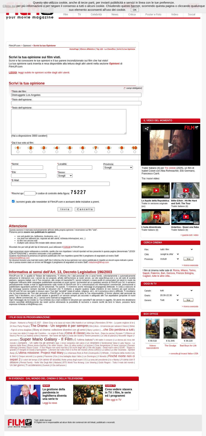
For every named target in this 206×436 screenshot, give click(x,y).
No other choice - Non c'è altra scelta (65, 350)
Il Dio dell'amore (58, 370)
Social (191, 14)
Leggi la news (50, 407)
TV (79, 14)
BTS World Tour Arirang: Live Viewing (80, 367)
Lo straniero (93, 347)
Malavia (57, 367)
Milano (184, 270)
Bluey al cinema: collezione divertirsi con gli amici (59, 334)
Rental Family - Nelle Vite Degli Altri (36, 367)
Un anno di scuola (49, 364)
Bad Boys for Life (188, 345)
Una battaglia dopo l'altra (70, 361)
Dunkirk (46, 370)
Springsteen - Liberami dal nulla (50, 354)
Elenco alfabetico (87, 49)
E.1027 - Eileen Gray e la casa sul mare (52, 327)
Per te (19, 340)
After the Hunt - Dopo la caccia (100, 338)
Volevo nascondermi (152, 346)
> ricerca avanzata (190, 265)
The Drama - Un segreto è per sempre (59, 330)
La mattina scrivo (31, 340)
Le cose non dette (18, 338)
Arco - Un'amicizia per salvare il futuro (111, 331)
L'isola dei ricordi (75, 340)
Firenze (180, 273)
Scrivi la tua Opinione (126, 49)
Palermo (155, 273)
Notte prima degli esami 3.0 (74, 364)
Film (65, 14)
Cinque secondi (25, 361)
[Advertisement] (103, 30)
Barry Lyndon (93, 335)
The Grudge (170, 345)
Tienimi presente (91, 340)
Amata (22, 352)
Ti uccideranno (33, 370)
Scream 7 (120, 338)
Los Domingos (89, 361)
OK (135, 9)
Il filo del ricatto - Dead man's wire (102, 352)
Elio (91, 331)
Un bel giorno (17, 370)
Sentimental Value (110, 348)
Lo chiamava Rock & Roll (76, 358)
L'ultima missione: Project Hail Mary (39, 357)
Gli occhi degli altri (77, 352)
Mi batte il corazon (104, 345)
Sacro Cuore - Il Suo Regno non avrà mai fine (47, 352)
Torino (192, 270)
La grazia (38, 361)
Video (174, 14)
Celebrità (96, 14)
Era (55, 361)
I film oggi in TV (113, 404)
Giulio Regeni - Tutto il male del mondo (116, 367)
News (115, 14)
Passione (48, 361)
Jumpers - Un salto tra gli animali (36, 347)
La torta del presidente (98, 364)
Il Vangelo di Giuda (26, 354)
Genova (171, 273)
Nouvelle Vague (125, 340)
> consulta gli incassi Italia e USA (183, 353)
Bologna (189, 273)
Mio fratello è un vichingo (83, 327)
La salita (105, 354)
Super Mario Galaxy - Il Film (46, 344)
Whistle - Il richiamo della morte (116, 358)
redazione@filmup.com (19, 263)
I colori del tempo (29, 364)
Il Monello (102, 361)
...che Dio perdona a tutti (117, 334)
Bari (163, 273)
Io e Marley (114, 364)
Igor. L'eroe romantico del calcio (70, 348)
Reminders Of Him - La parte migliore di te (115, 327)
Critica (132, 14)
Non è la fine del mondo (76, 354)
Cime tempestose (102, 350)
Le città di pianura (109, 340)
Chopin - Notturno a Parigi (21, 327)
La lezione (88, 350)
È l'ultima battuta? (84, 344)
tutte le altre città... (162, 276)
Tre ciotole (170, 168)
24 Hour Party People (19, 331)
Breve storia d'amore (37, 350)
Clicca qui (9, 6)
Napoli (146, 273)
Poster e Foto (153, 14)
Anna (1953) (94, 354)
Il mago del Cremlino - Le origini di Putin (45, 338)
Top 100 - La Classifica (105, 49)
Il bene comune (119, 350)
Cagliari (147, 276)
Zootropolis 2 (95, 358)
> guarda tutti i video (189, 235)
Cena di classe (75, 337)
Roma (176, 270)
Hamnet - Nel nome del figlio (53, 340)
